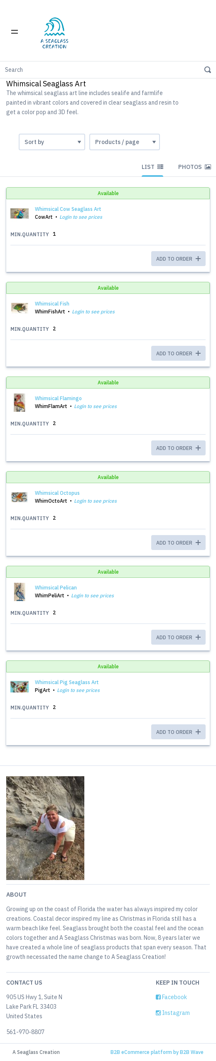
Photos (194, 167)
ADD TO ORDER (178, 259)
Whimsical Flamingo (58, 398)
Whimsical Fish (52, 304)
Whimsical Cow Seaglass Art (68, 209)
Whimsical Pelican (56, 587)
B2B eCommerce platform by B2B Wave (157, 1052)
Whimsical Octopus (57, 493)
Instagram (173, 1013)
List (152, 167)
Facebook (171, 997)
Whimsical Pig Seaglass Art (67, 682)
